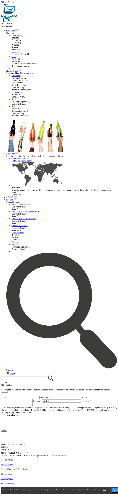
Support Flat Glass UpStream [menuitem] (24, 218)
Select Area (16, 195)
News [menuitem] (14, 56)
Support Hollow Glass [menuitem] (21, 204)
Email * (85, 397)
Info (104, 490)
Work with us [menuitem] (17, 59)
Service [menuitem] (15, 99)
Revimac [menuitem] (15, 106)
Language (5, 447)
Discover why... (27, 73)
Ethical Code (6, 474)
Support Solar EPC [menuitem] (20, 225)
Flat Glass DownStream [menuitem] (22, 161)
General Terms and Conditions (14, 469)
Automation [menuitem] (17, 92)
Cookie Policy (7, 460)
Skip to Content (7, 2)
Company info (7, 479)
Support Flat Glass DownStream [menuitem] (25, 211)
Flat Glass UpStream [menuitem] (20, 158)
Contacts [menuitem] (15, 52)
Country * (37, 401)
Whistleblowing (7, 483)
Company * (86, 401)
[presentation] (21, 421)
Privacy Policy (7, 464)
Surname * (44, 397)
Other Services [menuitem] (18, 233)
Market (4, 453)
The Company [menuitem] (17, 35)
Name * (4, 397)
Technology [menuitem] (16, 75)
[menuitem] (10, 31)
